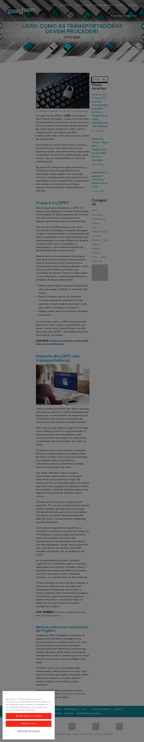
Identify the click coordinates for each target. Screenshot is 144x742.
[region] (28, 715)
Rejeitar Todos (28, 724)
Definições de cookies (29, 731)
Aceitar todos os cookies (28, 716)
